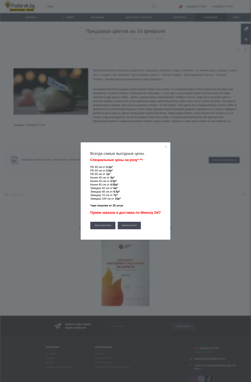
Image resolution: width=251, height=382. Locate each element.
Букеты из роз (129, 225)
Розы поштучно (103, 225)
